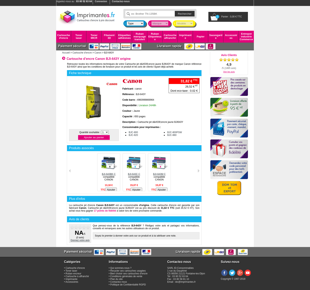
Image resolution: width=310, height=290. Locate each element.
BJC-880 (172, 135)
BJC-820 (133, 135)
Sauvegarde (215, 36)
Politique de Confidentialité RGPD (128, 284)
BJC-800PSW (174, 132)
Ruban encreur (73, 273)
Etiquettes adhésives (124, 36)
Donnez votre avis (80, 240)
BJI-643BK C (109, 173)
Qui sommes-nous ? (120, 268)
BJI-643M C (159, 173)
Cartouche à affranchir (77, 276)
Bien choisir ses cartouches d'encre (128, 273)
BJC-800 (133, 132)
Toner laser (78, 36)
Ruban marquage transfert (139, 36)
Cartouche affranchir (170, 36)
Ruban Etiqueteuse (154, 36)
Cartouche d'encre (63, 36)
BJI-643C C (134, 173)
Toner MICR (94, 36)
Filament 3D (109, 36)
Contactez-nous (118, 281)
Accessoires (231, 36)
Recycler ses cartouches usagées (128, 270)
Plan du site (116, 279)
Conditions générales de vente (126, 276)
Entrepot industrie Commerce (246, 36)
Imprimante (185, 36)
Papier (201, 36)
